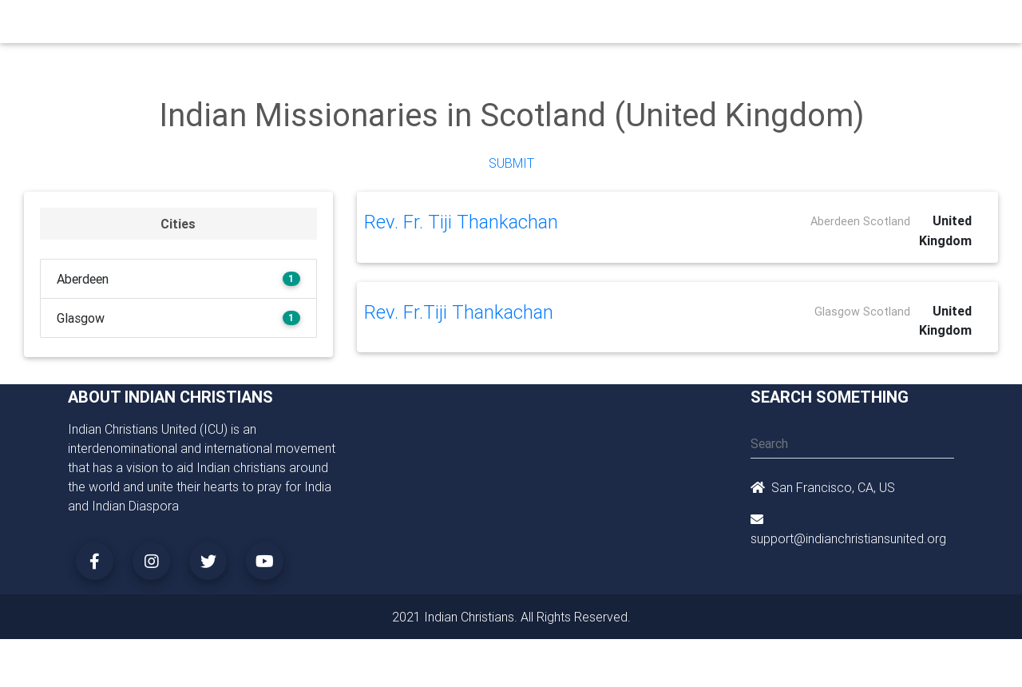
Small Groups (406, 26)
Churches (275, 26)
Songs (701, 26)
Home (223, 24)
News (572, 26)
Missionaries (635, 26)
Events (524, 26)
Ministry (335, 26)
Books (474, 26)
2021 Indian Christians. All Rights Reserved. (511, 617)
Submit (511, 163)
